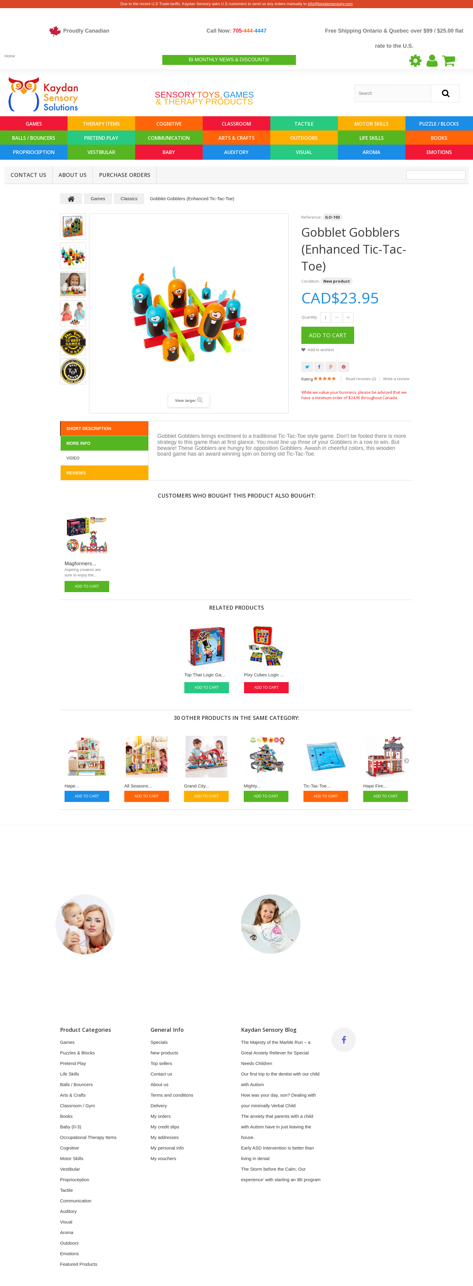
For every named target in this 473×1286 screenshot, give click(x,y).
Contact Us (28, 174)
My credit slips (165, 1126)
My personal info (167, 1147)
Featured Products (78, 1264)
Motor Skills (371, 123)
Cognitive (169, 123)
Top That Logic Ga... (204, 674)
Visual (304, 152)
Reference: (311, 217)
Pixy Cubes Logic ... (264, 674)
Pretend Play (101, 138)
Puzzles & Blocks (77, 1052)
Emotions (439, 152)
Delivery (159, 1105)
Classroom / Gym (77, 1105)
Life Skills (372, 138)
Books (439, 138)
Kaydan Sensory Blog (269, 1029)
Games (34, 123)
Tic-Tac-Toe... (316, 785)
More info (78, 443)
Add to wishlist (320, 349)
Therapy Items (101, 123)
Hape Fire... (375, 785)
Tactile (303, 123)
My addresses (165, 1137)
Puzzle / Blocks (439, 123)
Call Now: (236, 31)
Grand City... (196, 785)
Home (10, 56)
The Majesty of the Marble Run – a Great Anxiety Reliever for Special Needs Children (275, 1053)
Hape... (72, 785)
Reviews (76, 472)
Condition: (310, 281)
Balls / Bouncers (33, 138)
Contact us (161, 1073)
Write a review (396, 378)
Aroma (371, 152)
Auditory (236, 152)
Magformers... (80, 563)
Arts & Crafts (236, 138)
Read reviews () (361, 378)
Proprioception (34, 152)
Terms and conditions (172, 1095)
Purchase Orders (124, 174)
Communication (169, 138)
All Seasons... (138, 785)
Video (73, 458)
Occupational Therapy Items (88, 1137)
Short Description (88, 428)
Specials (159, 1042)
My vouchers (163, 1158)
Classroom (236, 123)
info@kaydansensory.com (330, 4)
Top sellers (161, 1063)
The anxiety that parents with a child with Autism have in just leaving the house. (277, 1127)
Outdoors (304, 138)
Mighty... (252, 785)
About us (73, 174)
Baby (169, 152)
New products (164, 1052)
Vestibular (101, 152)
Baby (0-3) (70, 1126)
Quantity (309, 317)
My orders (161, 1116)
